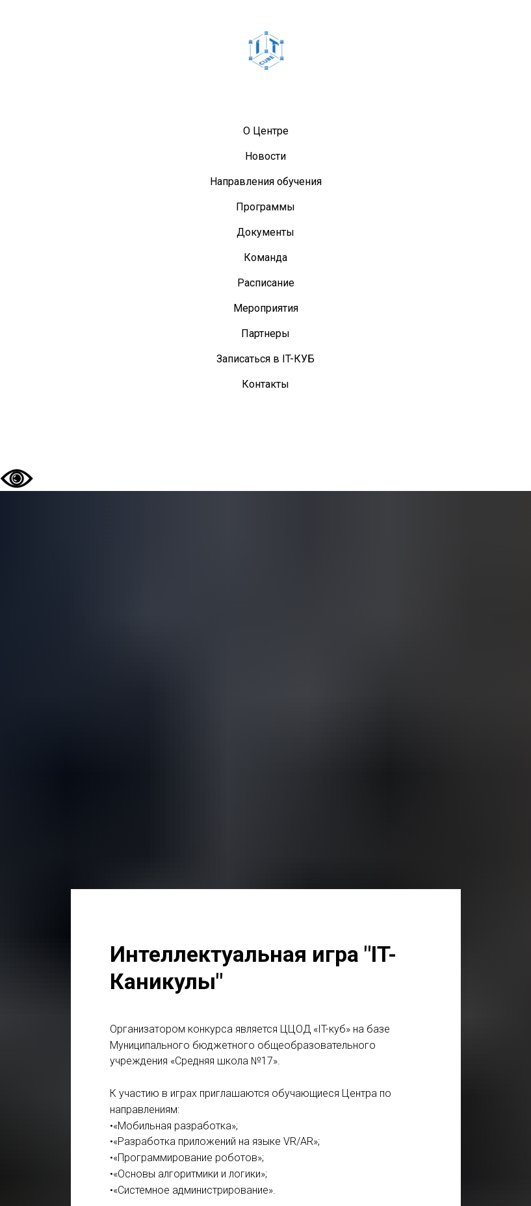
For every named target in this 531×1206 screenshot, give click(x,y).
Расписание (265, 283)
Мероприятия (265, 308)
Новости (265, 156)
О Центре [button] (266, 131)
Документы (265, 232)
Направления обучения (266, 181)
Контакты (265, 384)
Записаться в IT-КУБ (265, 359)
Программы (265, 207)
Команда (265, 257)
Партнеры (265, 333)
